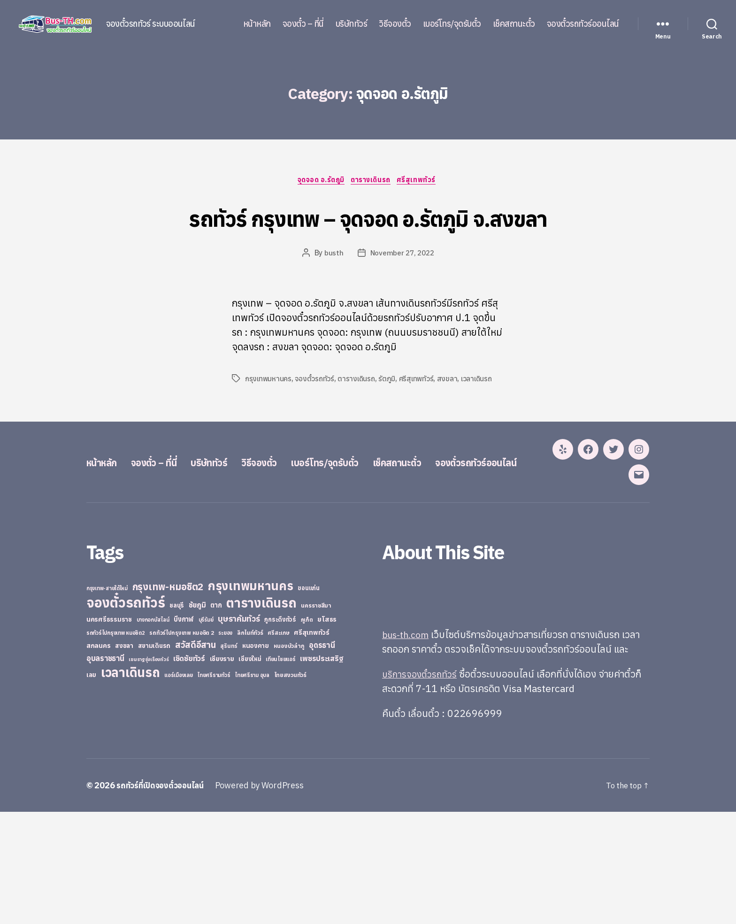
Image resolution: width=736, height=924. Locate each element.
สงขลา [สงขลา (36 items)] (124, 758)
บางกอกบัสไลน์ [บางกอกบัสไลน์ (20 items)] (153, 732)
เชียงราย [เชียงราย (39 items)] (222, 771)
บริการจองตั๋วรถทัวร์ (421, 786)
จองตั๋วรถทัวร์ (316, 414)
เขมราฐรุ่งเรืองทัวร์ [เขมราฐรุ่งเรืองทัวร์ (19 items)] (149, 771)
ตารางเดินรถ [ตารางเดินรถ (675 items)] (261, 715)
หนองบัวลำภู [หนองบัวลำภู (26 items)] (289, 758)
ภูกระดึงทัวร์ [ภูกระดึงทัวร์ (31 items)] (280, 732)
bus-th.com (407, 746)
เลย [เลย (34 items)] (91, 787)
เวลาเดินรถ (480, 414)
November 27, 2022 (402, 288)
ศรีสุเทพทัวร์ (422, 181)
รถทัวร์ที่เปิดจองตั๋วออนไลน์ (163, 897)
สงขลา (450, 414)
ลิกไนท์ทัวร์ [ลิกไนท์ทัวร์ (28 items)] (250, 744)
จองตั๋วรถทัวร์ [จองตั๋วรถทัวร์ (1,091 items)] (125, 715)
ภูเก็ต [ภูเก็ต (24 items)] (307, 731)
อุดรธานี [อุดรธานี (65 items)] (322, 757)
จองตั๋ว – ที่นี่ (303, 24)
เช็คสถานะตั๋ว (514, 24)
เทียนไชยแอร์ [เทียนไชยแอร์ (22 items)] (280, 771)
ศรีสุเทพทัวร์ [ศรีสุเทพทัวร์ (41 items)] (312, 744)
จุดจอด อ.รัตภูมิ (318, 181)
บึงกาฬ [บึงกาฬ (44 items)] (184, 731)
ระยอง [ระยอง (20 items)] (225, 745)
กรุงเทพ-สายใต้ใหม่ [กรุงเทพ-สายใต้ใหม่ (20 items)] (107, 700)
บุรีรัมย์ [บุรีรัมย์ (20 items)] (206, 732)
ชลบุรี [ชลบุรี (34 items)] (176, 717)
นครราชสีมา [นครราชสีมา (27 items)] (316, 717)
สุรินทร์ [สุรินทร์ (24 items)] (229, 758)
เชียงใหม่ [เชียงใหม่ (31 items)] (249, 771)
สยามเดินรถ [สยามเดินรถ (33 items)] (154, 758)
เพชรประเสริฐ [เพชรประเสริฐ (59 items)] (321, 770)
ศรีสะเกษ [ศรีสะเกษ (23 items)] (278, 744)
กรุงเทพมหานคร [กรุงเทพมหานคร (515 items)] (250, 698)
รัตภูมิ (389, 414)
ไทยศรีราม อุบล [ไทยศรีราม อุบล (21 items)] (252, 787)
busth (332, 288)
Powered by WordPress (266, 897)
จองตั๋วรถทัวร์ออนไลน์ (583, 24)
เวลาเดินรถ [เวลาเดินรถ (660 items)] (130, 784)
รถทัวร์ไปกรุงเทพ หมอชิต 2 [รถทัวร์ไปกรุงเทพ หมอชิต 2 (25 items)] (181, 744)
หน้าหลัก (257, 24)
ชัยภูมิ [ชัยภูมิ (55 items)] (197, 717)
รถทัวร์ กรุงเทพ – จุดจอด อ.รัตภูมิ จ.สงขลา (368, 234)
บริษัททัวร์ (352, 24)
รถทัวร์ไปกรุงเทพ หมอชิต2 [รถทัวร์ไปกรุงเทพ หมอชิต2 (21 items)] (115, 745)
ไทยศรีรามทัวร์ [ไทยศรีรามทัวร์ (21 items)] (213, 787)
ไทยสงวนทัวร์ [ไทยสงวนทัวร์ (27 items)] (290, 787)
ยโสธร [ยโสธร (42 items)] (327, 731)
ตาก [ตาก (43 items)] (216, 717)
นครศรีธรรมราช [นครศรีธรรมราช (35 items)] (109, 731)
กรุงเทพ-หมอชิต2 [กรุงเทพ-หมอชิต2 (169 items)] (168, 699)
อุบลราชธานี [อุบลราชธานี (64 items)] (105, 770)
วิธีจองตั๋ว (395, 24)
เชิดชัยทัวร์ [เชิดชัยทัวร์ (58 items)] (189, 770)
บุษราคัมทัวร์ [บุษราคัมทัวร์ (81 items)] (239, 730)
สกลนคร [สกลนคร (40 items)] (98, 758)
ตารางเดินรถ (373, 181)
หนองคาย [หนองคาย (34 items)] (255, 758)
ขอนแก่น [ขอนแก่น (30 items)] (308, 700)
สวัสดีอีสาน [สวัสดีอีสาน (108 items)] (195, 756)
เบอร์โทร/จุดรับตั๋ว (452, 24)
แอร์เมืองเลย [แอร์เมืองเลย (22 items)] (178, 787)
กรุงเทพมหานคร (269, 414)
